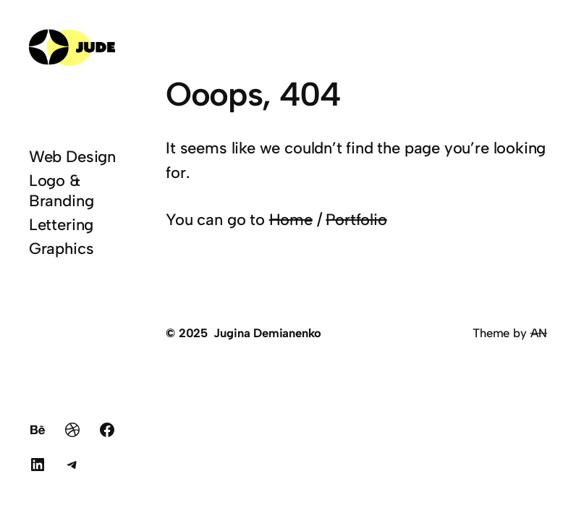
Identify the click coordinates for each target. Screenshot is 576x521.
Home (291, 219)
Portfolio (356, 219)
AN (539, 333)
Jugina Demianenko (267, 333)
